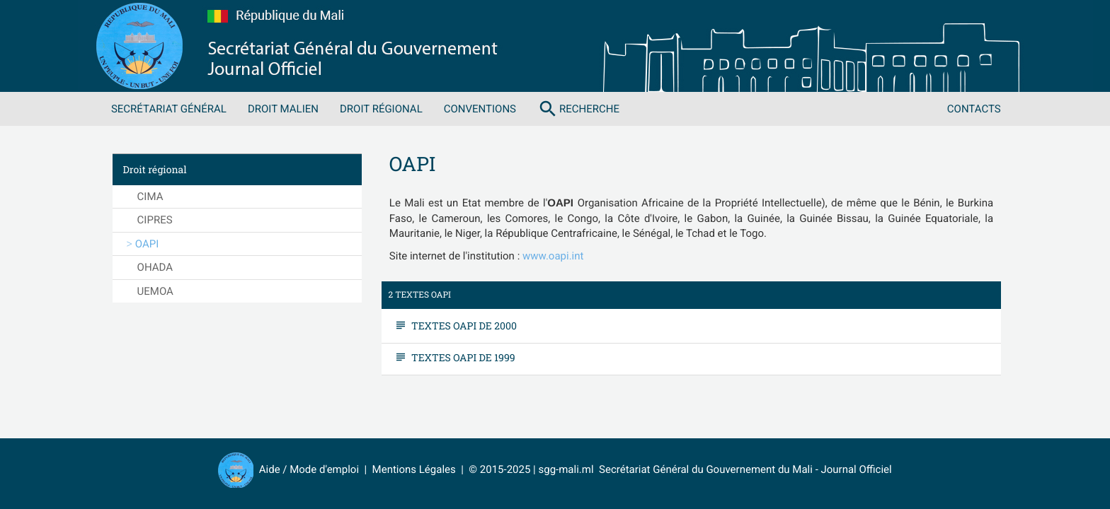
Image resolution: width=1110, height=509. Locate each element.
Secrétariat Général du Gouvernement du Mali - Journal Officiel (743, 469)
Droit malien (283, 109)
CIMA (150, 196)
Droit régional (381, 109)
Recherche (578, 109)
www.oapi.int (552, 256)
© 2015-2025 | (503, 469)
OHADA (155, 267)
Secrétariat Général (169, 109)
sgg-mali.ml (565, 469)
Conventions (480, 109)
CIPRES (155, 219)
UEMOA (155, 291)
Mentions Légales (414, 469)
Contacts (974, 109)
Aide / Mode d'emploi (309, 469)
